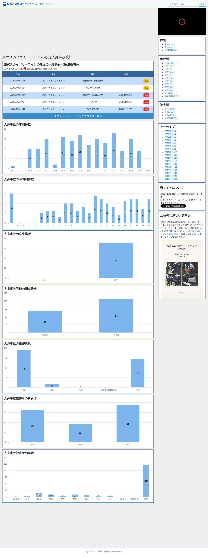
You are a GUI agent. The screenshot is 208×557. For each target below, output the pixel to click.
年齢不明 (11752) (172, 96)
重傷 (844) (169, 112)
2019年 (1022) (171, 152)
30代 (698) (169, 72)
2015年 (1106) (171, 164)
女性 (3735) (170, 47)
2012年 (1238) (171, 173)
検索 (202, 4)
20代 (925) (169, 69)
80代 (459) (169, 87)
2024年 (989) (170, 137)
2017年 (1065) (171, 158)
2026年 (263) (170, 131)
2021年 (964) (170, 146)
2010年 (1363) (171, 179)
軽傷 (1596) (170, 115)
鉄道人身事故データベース (19, 4)
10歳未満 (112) (171, 63)
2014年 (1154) (171, 167)
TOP (42, 4)
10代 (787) (169, 66)
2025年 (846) (170, 134)
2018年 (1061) (171, 155)
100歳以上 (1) (171, 93)
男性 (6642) (170, 44)
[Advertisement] (78, 30)
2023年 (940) (170, 140)
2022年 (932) (170, 143)
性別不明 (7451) (172, 50)
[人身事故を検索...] (183, 4)
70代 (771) (169, 84)
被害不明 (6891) (172, 118)
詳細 (146, 81)
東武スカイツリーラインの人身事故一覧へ (78, 116)
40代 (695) (169, 75)
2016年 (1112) (171, 161)
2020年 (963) (170, 149)
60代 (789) (169, 81)
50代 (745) (169, 78)
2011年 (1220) (171, 176)
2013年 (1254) (171, 170)
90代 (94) (169, 90)
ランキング (51, 4)
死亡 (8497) (170, 109)
